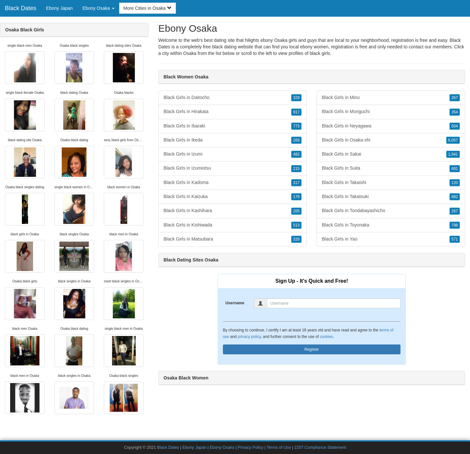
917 (296, 112)
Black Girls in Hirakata (233, 111)
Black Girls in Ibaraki (233, 126)
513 (296, 225)
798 (454, 225)
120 (454, 182)
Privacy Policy (250, 447)
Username (234, 303)
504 (454, 126)
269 (296, 140)
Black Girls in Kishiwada (233, 225)
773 (296, 126)
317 (296, 182)
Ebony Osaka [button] (99, 8)
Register (312, 349)
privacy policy (249, 336)
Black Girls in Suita (391, 168)
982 (454, 196)
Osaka (189, 53)
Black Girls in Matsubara (233, 239)
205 (296, 211)
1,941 (453, 154)
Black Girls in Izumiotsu (233, 168)
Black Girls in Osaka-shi (391, 140)
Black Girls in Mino (391, 97)
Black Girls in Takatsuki (391, 196)
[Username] (333, 303)
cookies (326, 336)
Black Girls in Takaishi (391, 182)
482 (296, 154)
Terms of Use (279, 447)
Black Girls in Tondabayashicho (391, 210)
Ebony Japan (59, 8)
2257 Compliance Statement (320, 447)
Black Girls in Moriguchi (391, 111)
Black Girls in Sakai (391, 154)
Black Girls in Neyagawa (391, 126)
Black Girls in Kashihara (233, 210)
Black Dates (20, 8)
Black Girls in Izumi (233, 154)
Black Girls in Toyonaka (391, 225)
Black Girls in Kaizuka (233, 196)
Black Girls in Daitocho (233, 97)
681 (454, 168)
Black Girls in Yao (391, 239)
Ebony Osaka (222, 447)
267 (454, 97)
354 (454, 112)
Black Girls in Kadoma (233, 182)
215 (296, 168)
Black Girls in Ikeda (233, 140)
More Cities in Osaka (147, 8)
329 (296, 97)
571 (454, 239)
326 (296, 239)
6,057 (453, 140)
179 (296, 196)
